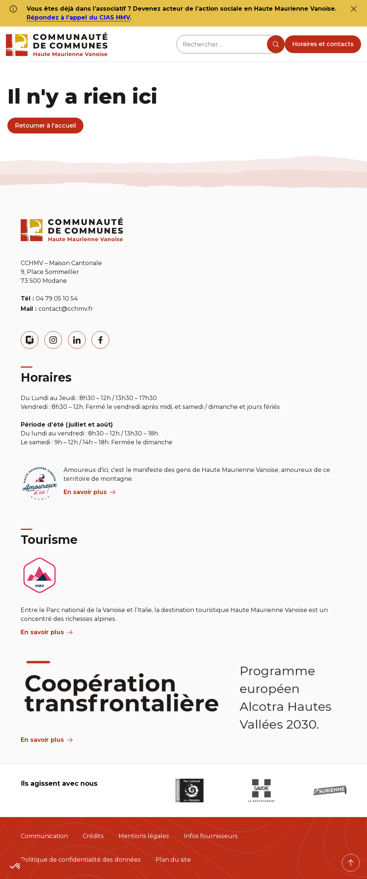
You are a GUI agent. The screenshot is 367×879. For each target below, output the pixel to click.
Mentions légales (144, 836)
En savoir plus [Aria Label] (47, 739)
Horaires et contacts (323, 44)
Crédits (93, 836)
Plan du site (173, 859)
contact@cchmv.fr (65, 308)
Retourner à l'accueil (45, 125)
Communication (44, 836)
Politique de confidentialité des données (81, 859)
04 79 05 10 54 (57, 298)
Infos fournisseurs (211, 836)
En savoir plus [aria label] (90, 492)
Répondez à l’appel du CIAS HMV (78, 17)
